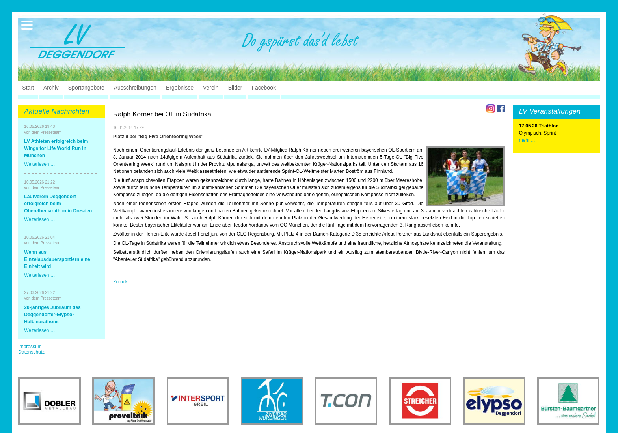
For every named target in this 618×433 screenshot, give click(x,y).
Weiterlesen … (39, 164)
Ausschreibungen (135, 87)
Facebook (263, 87)
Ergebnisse (180, 87)
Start (28, 87)
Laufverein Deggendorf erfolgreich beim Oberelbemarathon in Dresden (58, 204)
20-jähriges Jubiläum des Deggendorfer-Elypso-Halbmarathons (52, 314)
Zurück (120, 282)
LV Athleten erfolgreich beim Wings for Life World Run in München (56, 148)
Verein (211, 87)
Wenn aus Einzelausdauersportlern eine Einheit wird (57, 259)
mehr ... (527, 140)
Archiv (51, 87)
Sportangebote (86, 87)
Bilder (235, 87)
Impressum (29, 346)
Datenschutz (31, 352)
